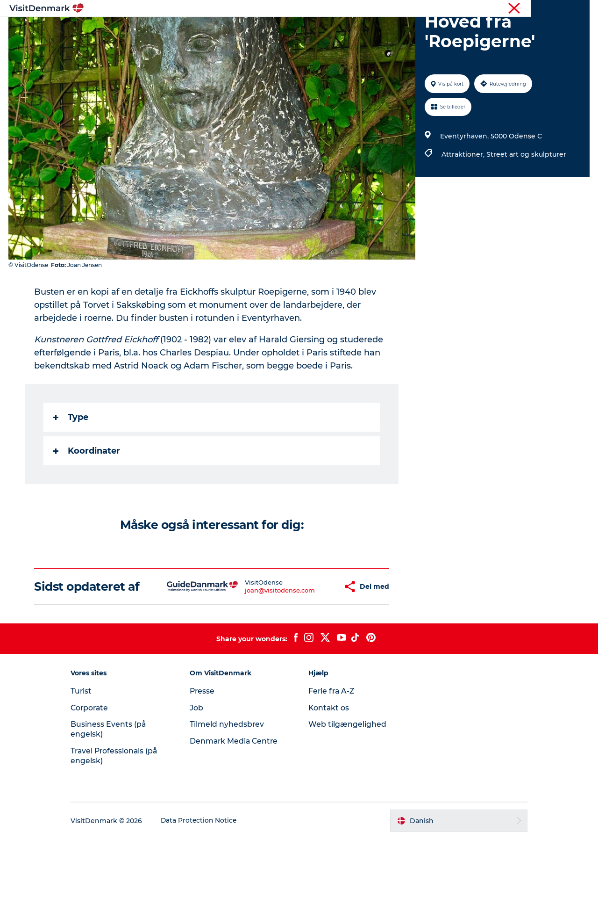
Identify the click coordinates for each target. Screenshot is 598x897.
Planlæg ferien (410, 30)
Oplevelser (293, 30)
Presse (206, 749)
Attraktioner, (463, 199)
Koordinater (87, 495)
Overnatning (348, 30)
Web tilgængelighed (347, 782)
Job (200, 765)
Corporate (575, 9)
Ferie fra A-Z (332, 749)
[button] (309, 638)
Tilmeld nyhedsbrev (230, 782)
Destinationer (237, 30)
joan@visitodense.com (252, 641)
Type (71, 461)
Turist (544, 9)
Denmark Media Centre (238, 799)
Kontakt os (329, 765)
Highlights (180, 30)
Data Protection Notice (207, 879)
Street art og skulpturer (526, 199)
